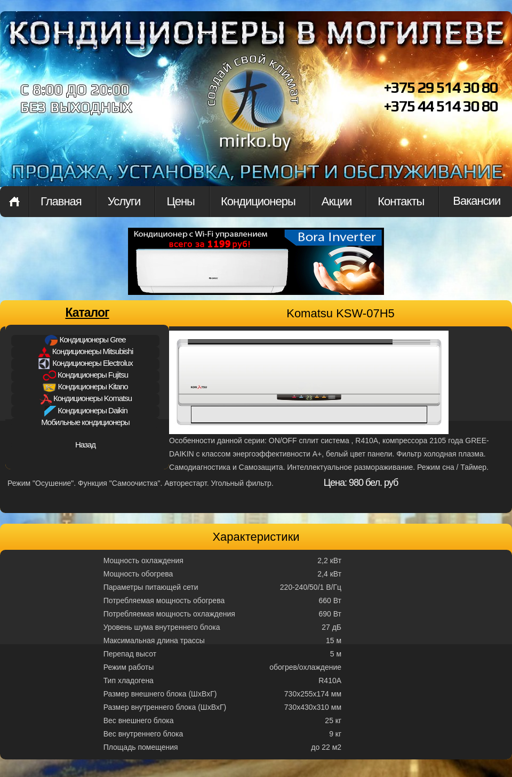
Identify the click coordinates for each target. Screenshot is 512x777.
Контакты (401, 201)
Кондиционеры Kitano (85, 387)
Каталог (87, 312)
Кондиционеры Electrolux (85, 363)
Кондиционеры (258, 201)
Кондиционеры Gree (85, 340)
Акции (336, 201)
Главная (14, 201)
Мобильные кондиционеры (85, 422)
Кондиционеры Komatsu (85, 399)
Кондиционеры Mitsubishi (85, 352)
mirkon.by (253, 111)
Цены (180, 201)
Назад (85, 444)
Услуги (124, 201)
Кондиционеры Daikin (85, 411)
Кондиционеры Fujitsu (85, 375)
